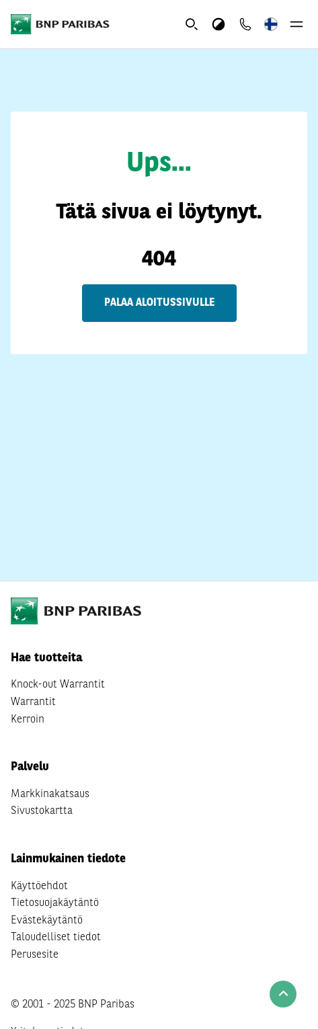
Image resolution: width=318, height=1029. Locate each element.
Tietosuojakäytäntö (55, 903)
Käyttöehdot (39, 886)
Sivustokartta (42, 811)
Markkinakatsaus (50, 794)
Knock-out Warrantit (58, 685)
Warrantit (33, 702)
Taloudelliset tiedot (56, 937)
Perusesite (34, 955)
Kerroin (27, 719)
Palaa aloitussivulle (159, 303)
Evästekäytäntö (47, 920)
